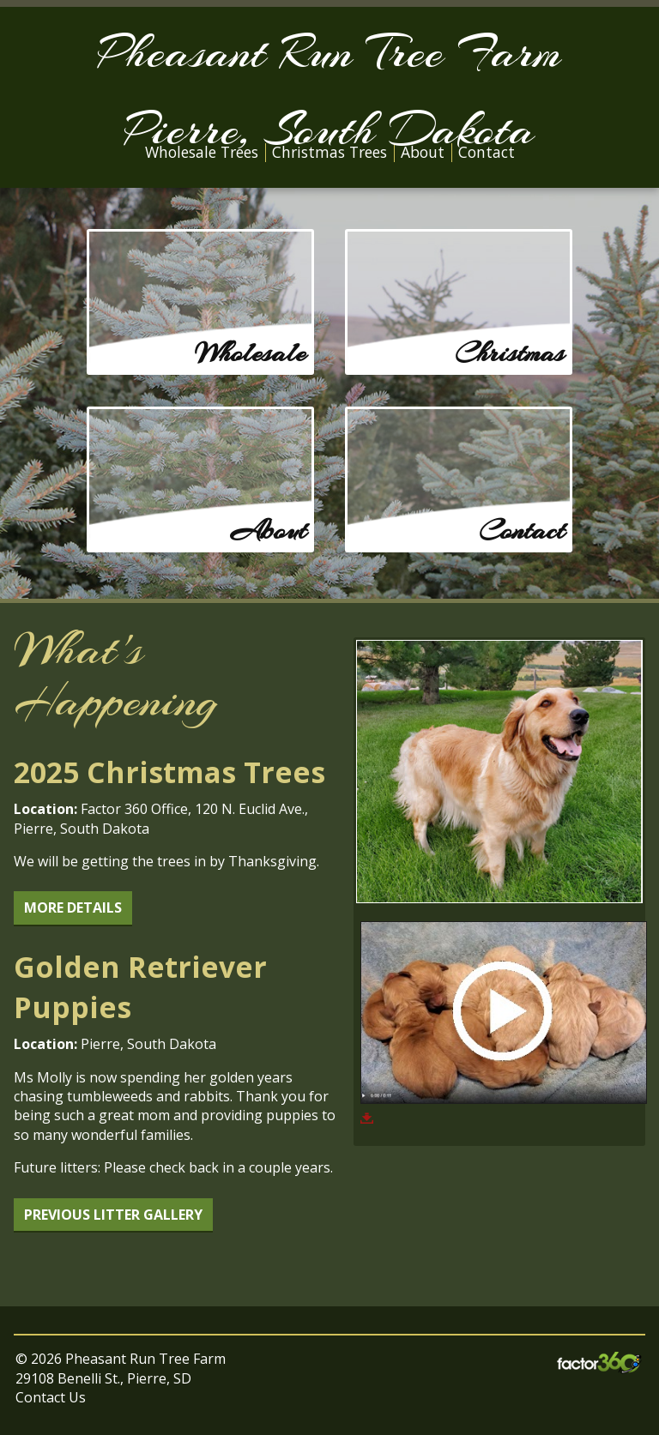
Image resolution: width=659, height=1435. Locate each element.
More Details (73, 907)
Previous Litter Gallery (113, 1214)
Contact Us (50, 1397)
